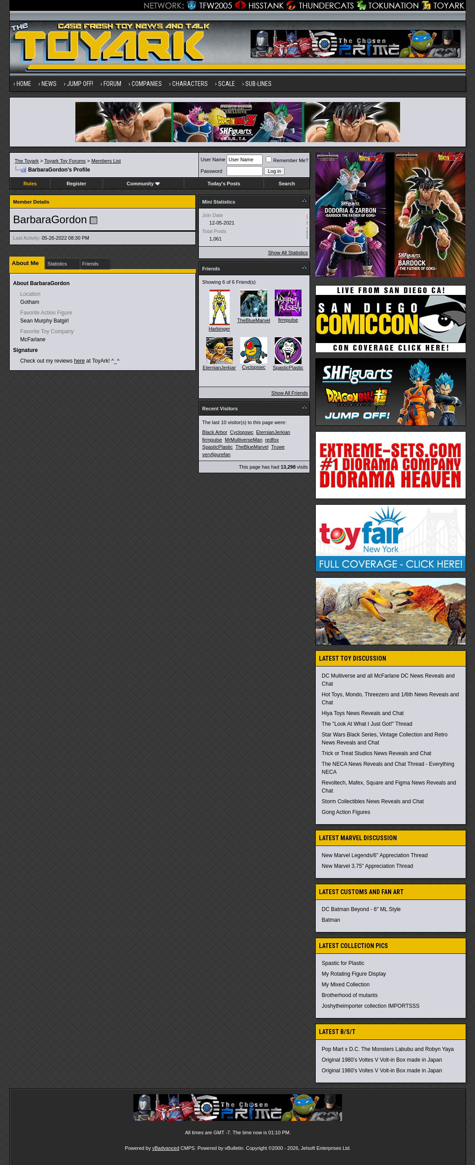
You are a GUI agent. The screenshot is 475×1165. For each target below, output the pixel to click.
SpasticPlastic (288, 367)
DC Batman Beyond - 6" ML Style (361, 909)
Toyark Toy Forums (65, 161)
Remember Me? (287, 160)
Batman (331, 920)
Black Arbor (214, 432)
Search (287, 183)
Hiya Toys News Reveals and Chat (363, 713)
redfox (272, 439)
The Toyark (27, 161)
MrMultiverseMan (243, 439)
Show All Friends (289, 393)
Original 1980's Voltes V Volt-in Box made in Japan (382, 1060)
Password (211, 171)
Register (76, 183)
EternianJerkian (219, 367)
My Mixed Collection (345, 984)
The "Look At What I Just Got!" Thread (367, 724)
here (79, 361)
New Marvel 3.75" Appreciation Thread (367, 866)
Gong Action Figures (346, 812)
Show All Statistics (288, 252)
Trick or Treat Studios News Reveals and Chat (376, 753)
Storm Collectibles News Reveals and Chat (373, 801)
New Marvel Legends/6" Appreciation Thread (375, 855)
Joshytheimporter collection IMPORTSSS (370, 1006)
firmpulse (288, 320)
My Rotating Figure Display (354, 974)
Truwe (278, 447)
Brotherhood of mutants (349, 995)
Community (143, 183)
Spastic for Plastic (343, 963)
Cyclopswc (254, 367)
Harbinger (219, 328)
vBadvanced (165, 1148)
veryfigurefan (216, 454)
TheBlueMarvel (253, 320)
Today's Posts (223, 183)
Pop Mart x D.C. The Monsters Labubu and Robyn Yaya (388, 1049)
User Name (213, 159)
